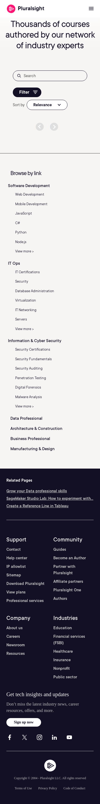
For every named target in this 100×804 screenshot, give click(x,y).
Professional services (25, 601)
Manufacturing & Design (32, 448)
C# (17, 223)
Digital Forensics (28, 387)
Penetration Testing (30, 378)
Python (21, 232)
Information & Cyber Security (34, 340)
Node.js (20, 242)
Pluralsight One (67, 590)
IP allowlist (16, 566)
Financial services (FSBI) (69, 639)
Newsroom (15, 645)
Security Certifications (32, 349)
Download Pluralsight (25, 583)
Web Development (29, 194)
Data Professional (26, 418)
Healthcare (63, 651)
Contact (13, 549)
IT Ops (14, 263)
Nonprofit (61, 668)
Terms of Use (23, 788)
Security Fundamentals (33, 359)
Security (21, 281)
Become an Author (69, 558)
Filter (28, 92)
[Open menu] (91, 9)
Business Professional (30, 438)
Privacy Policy (47, 788)
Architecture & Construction (36, 428)
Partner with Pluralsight (64, 569)
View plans (16, 592)
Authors (60, 598)
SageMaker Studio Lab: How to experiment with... (49, 498)
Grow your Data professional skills (36, 491)
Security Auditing (29, 368)
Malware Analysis (28, 397)
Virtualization (25, 300)
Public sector (65, 677)
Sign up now (24, 722)
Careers (13, 636)
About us (14, 628)
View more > (24, 251)
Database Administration (34, 291)
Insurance (62, 660)
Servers (21, 319)
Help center (16, 558)
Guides (59, 549)
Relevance (42, 105)
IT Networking (26, 310)
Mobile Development (31, 204)
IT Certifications (27, 272)
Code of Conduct (74, 788)
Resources (15, 653)
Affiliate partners (68, 581)
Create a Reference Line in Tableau (37, 506)
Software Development (29, 185)
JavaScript (23, 213)
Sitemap (13, 575)
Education (62, 628)
